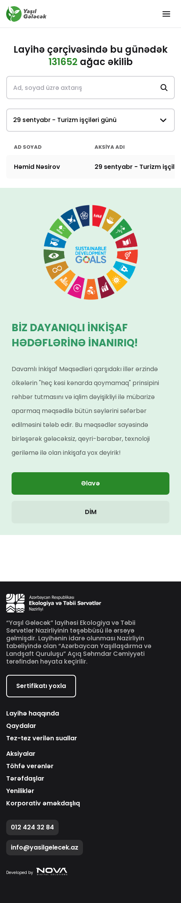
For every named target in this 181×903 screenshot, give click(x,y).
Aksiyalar (21, 754)
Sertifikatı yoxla (41, 685)
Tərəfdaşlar (25, 779)
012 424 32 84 (32, 827)
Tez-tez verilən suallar (41, 738)
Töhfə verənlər (30, 766)
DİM (90, 511)
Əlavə (90, 483)
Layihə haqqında (32, 713)
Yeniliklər (20, 791)
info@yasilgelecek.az (44, 847)
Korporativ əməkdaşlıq (43, 803)
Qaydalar (21, 726)
